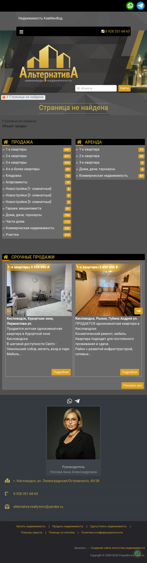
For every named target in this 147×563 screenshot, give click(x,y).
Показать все (132, 385)
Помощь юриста (31, 532)
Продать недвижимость (67, 526)
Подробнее (61, 372)
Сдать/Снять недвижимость (108, 526)
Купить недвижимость (31, 526)
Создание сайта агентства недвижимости (118, 547)
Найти (124, 88)
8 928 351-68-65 (117, 31)
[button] (138, 311)
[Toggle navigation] (20, 31)
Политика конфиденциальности (102, 532)
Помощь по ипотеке (62, 532)
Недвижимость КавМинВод (40, 18)
